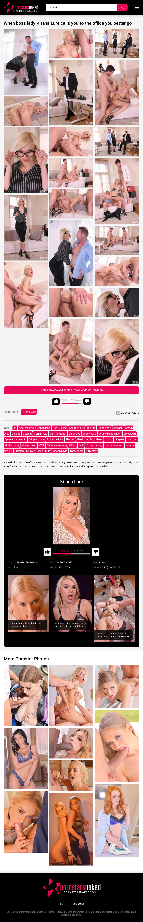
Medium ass (12, 445)
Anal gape (44, 427)
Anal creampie (27, 427)
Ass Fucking (60, 427)
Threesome (76, 450)
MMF (42, 445)
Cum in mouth (58, 433)
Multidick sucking (57, 445)
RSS (61, 903)
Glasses (70, 439)
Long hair (132, 439)
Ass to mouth (77, 427)
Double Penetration (109, 433)
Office (72, 445)
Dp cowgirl (130, 433)
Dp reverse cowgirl (15, 439)
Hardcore (82, 439)
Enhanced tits (55, 439)
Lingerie (119, 439)
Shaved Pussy (34, 450)
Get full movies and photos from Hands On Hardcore (71, 390)
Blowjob (118, 427)
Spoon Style (60, 450)
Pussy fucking (94, 445)
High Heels (96, 439)
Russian (19, 450)
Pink (81, 445)
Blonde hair (104, 427)
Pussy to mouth (114, 445)
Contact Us (78, 903)
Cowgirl (27, 433)
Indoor (108, 439)
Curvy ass (74, 433)
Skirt (48, 450)
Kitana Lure (29, 411)
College (16, 433)
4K (14, 427)
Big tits (91, 427)
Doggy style (89, 433)
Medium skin (28, 445)
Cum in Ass (40, 433)
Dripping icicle (37, 439)
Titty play (91, 450)
